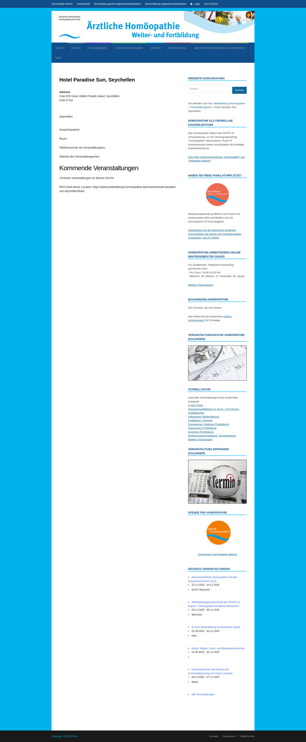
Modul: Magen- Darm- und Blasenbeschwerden (218, 648)
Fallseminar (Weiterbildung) (203, 416)
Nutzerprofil (83, 3)
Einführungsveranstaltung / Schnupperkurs (212, 435)
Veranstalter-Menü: (62, 3)
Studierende (98, 48)
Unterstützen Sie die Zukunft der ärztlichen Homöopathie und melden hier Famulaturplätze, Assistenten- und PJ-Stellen (215, 234)
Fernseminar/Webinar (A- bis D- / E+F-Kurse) (213, 409)
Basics (76, 48)
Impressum (229, 736)
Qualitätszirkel (196, 412)
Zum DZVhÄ (211, 3)
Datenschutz (247, 736)
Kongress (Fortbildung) (201, 431)
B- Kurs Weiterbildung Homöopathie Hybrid (216, 627)
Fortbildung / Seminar (200, 420)
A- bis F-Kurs (195, 405)
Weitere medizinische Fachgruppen (219, 48)
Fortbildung (177, 48)
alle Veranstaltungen (203, 694)
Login (195, 3)
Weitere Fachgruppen (200, 439)
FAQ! (58, 58)
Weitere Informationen (200, 284)
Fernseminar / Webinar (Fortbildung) (208, 424)
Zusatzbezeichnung (129, 48)
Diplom (155, 48)
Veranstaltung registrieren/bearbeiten (165, 3)
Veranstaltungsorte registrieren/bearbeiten (117, 3)
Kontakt (213, 736)
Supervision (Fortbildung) (202, 428)
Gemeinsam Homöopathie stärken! (217, 554)
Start (59, 48)
